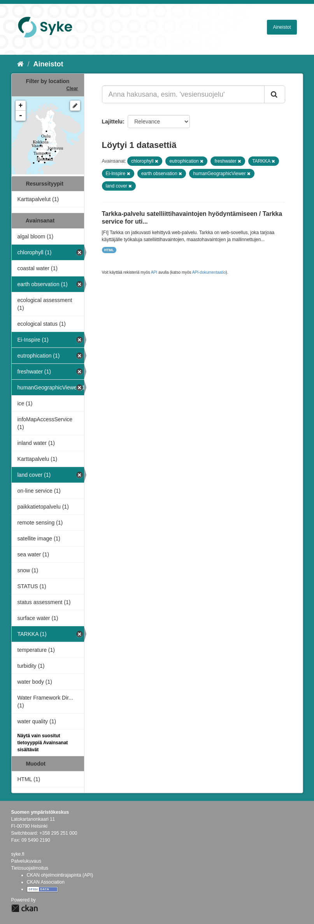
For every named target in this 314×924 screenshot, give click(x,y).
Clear (72, 88)
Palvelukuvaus (26, 861)
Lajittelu (112, 121)
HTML (109, 250)
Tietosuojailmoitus (30, 868)
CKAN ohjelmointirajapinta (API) (60, 875)
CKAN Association (46, 882)
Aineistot (282, 27)
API (154, 272)
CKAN (24, 908)
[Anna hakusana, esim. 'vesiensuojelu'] (183, 94)
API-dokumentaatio (209, 272)
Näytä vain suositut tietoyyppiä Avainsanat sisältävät (43, 742)
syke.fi (18, 854)
